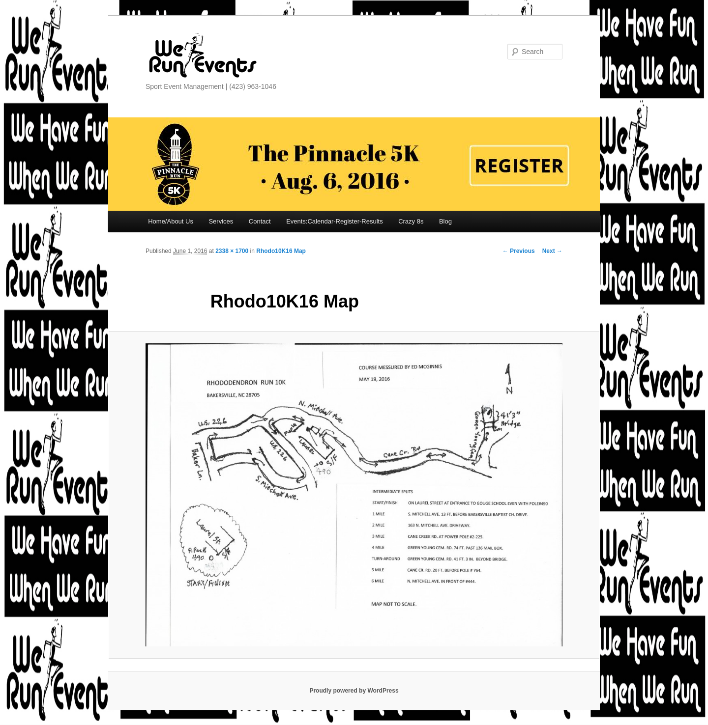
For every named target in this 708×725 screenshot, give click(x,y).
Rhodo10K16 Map (281, 251)
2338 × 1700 (231, 251)
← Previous (518, 251)
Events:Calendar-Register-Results (334, 221)
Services (220, 221)
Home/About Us (170, 221)
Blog (445, 221)
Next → (552, 251)
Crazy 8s (410, 221)
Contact (260, 221)
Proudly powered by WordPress (353, 690)
